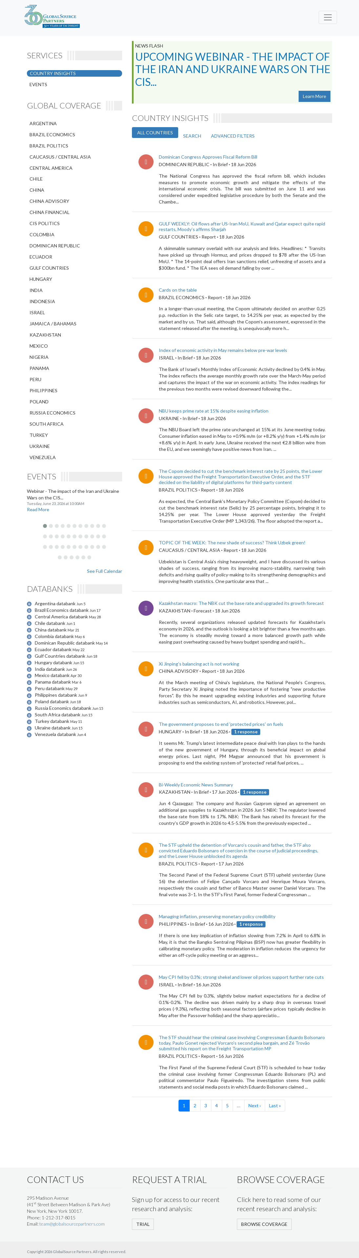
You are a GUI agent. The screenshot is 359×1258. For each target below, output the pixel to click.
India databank (50, 669)
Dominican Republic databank (65, 643)
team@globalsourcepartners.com (72, 1224)
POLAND (39, 401)
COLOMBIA (42, 234)
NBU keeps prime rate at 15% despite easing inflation (213, 411)
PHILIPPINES (43, 390)
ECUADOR (41, 257)
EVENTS (38, 84)
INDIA (36, 290)
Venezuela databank (56, 734)
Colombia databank (55, 636)
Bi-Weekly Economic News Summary (196, 784)
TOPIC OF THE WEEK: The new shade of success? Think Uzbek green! (232, 542)
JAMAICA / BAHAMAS (53, 323)
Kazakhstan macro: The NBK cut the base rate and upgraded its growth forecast (241, 603)
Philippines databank (56, 695)
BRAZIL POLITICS (49, 145)
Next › (254, 1105)
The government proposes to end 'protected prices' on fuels (221, 724)
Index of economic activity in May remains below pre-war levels (223, 350)
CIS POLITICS (45, 223)
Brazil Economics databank (62, 610)
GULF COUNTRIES (49, 268)
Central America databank (62, 616)
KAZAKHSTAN (45, 335)
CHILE (36, 179)
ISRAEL (37, 312)
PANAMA (39, 368)
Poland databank (52, 701)
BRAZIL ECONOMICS (52, 134)
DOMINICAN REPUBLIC (55, 245)
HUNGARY (41, 279)
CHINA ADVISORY (49, 201)
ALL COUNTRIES (155, 132)
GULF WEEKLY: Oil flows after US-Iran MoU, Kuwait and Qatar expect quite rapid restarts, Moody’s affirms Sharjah (242, 226)
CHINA (37, 190)
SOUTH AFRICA (47, 424)
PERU (35, 379)
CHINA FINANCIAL (50, 212)
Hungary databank (54, 662)
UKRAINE (40, 446)
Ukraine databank (53, 727)
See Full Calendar (104, 571)
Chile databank (50, 623)
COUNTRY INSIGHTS (53, 73)
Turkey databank (52, 721)
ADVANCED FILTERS (233, 136)
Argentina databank (55, 603)
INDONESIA (42, 301)
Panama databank (53, 682)
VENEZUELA (43, 457)
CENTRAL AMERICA (51, 168)
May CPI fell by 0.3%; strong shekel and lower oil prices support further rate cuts (241, 977)
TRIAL (143, 1224)
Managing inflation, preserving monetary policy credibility (217, 916)
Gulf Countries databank (60, 656)
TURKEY (39, 435)
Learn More (314, 96)
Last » (275, 1105)
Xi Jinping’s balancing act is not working (199, 664)
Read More (38, 509)
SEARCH (192, 136)
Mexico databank (53, 675)
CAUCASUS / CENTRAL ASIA (60, 157)
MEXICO (39, 346)
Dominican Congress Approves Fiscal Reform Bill (208, 157)
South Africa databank (58, 714)
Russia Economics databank (63, 708)
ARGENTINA (43, 123)
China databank (51, 629)
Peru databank (50, 688)
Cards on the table (178, 290)
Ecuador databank (54, 649)
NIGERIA (39, 357)
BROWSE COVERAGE (264, 1224)
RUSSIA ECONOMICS (52, 413)
